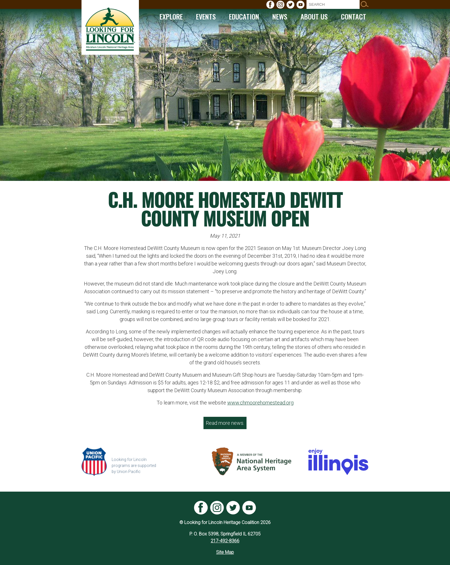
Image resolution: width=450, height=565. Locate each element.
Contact (353, 16)
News (279, 16)
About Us (314, 16)
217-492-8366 (225, 541)
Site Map (225, 552)
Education (244, 16)
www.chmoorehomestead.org (260, 403)
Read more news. (225, 423)
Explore (171, 16)
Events (206, 16)
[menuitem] (270, 5)
